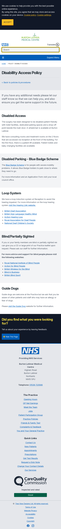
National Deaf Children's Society (19, 223)
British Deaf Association (15, 211)
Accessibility (30, 514)
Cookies (30, 518)
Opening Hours (30, 399)
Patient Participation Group (30, 415)
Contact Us (30, 442)
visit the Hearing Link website (22, 205)
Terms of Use (30, 507)
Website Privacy (30, 511)
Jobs (30, 411)
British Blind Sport (12, 275)
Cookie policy (30, 15)
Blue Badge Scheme (15, 165)
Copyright (30, 521)
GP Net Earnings (30, 403)
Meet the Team (30, 407)
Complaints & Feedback (30, 427)
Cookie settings (44, 15)
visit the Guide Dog (17, 306)
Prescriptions (30, 454)
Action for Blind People (14, 266)
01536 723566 (36, 385)
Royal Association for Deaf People (19, 220)
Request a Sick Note (30, 462)
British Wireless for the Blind (17, 269)
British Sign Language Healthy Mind (20, 214)
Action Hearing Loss (13, 217)
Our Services (30, 470)
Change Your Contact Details (30, 466)
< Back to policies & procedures (16, 82)
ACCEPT (8, 22)
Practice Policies (30, 419)
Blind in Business (11, 272)
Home (4, 63)
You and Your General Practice (30, 431)
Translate (53, 44)
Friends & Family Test (30, 423)
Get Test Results (30, 458)
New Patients (30, 446)
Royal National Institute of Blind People (22, 263)
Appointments (30, 450)
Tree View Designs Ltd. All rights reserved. (31, 504)
